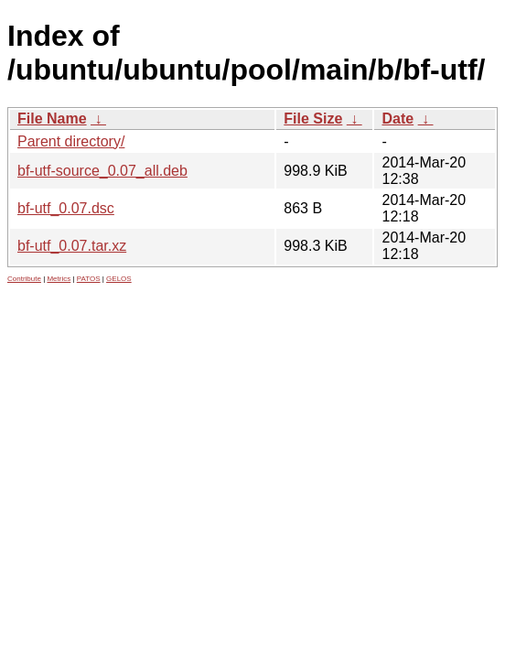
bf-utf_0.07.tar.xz (71, 246)
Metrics (58, 279)
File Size (313, 118)
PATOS (89, 279)
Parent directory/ (70, 141)
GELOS (119, 279)
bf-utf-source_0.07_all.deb (102, 170)
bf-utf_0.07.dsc (65, 208)
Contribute (24, 279)
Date (397, 118)
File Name (52, 118)
